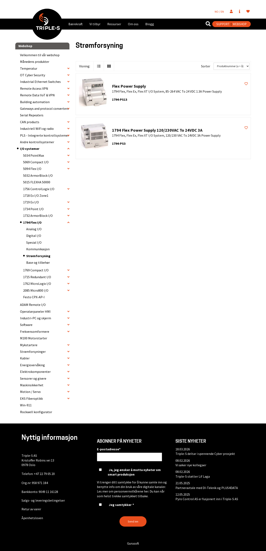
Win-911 (26, 405)
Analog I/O (34, 229)
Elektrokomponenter (35, 372)
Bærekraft (75, 24)
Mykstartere (28, 345)
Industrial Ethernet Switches (40, 82)
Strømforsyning (38, 256)
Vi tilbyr (94, 24)
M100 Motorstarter (33, 338)
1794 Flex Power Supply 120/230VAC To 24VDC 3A (157, 130)
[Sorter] (231, 66)
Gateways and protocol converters (44, 108)
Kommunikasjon (38, 249)
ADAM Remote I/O (33, 305)
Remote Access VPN (34, 88)
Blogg (149, 24)
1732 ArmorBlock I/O (38, 215)
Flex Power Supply (129, 86)
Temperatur (28, 68)
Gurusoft (133, 543)
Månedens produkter (34, 62)
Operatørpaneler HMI (35, 311)
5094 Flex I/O (32, 169)
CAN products (29, 122)
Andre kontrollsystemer (37, 142)
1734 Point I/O (33, 209)
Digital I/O (33, 236)
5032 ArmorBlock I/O (38, 175)
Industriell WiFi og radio (37, 128)
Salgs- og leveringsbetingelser (43, 500)
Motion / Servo (30, 392)
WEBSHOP (240, 24)
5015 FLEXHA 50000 (36, 182)
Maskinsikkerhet (31, 385)
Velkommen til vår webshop (40, 55)
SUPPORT (223, 24)
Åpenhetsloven (32, 518)
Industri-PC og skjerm (35, 318)
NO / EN (219, 11)
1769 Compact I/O (36, 270)
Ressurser (114, 24)
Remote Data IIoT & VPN (37, 95)
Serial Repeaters (31, 115)
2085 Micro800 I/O (35, 290)
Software (26, 325)
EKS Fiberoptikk (31, 398)
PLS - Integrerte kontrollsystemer (44, 135)
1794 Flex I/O (32, 222)
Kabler (25, 358)
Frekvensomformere (34, 331)
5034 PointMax (33, 155)
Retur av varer (31, 509)
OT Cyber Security (32, 75)
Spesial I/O (34, 242)
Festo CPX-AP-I (34, 297)
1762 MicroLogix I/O (37, 283)
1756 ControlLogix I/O (38, 189)
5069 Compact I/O (36, 162)
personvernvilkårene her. (131, 491)
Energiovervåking (32, 365)
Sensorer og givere (33, 378)
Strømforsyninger (33, 351)
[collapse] (68, 68)
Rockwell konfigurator (36, 412)
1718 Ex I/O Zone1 (35, 195)
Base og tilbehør (38, 262)
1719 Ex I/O (31, 202)
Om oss (133, 24)
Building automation (35, 102)
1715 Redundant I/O (37, 277)
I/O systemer (29, 149)
